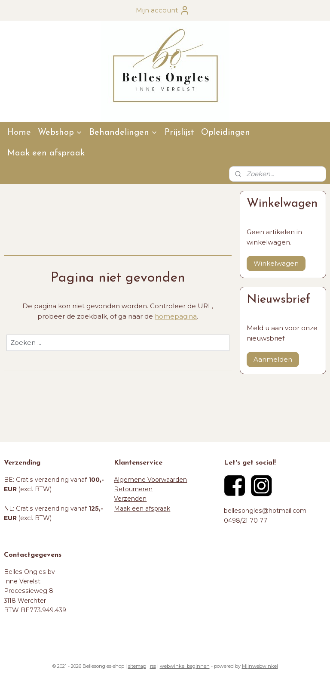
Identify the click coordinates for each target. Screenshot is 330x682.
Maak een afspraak (46, 153)
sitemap (137, 666)
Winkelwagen (276, 263)
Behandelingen (123, 132)
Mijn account (163, 10)
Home (19, 132)
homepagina (176, 316)
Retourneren (133, 489)
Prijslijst (179, 132)
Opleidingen (225, 132)
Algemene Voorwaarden (150, 480)
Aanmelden (273, 359)
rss (153, 666)
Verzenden (130, 498)
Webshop (60, 132)
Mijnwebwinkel (260, 666)
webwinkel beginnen (185, 666)
